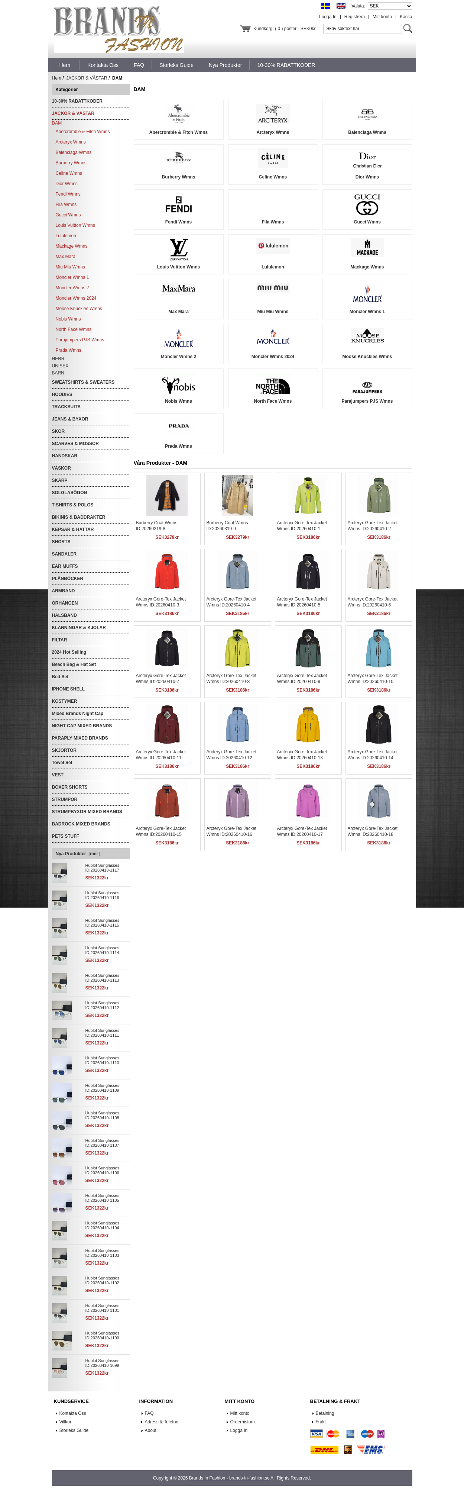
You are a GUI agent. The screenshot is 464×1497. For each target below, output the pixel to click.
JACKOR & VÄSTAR (86, 78)
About (150, 1430)
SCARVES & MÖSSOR (75, 443)
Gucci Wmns (68, 215)
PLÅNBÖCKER (68, 578)
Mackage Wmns (72, 246)
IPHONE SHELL (68, 689)
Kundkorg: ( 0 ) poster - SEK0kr (284, 28)
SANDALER (64, 554)
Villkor (65, 1421)
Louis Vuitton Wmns (75, 225)
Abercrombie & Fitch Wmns (83, 131)
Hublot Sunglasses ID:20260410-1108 (102, 1115)
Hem (65, 65)
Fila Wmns (66, 204)
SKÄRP (60, 480)
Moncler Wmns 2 (72, 287)
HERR (58, 358)
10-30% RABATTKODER (77, 101)
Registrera (354, 16)
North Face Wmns (74, 329)
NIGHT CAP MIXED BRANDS (82, 725)
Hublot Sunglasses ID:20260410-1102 (102, 1280)
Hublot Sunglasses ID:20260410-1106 (102, 1170)
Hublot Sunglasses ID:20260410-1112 (102, 1005)
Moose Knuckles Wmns (79, 308)
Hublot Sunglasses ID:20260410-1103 (102, 1253)
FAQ (149, 1413)
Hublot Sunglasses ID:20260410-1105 (102, 1198)
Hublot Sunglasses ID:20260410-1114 (102, 950)
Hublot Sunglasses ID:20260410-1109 (102, 1087)
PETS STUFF (65, 836)
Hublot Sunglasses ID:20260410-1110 (102, 1060)
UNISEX (60, 365)
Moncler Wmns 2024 (76, 298)
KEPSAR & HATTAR (73, 529)
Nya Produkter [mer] (78, 853)
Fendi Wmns (68, 194)
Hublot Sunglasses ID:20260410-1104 (102, 1225)
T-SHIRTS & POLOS (73, 505)
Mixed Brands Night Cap (78, 713)
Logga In (328, 16)
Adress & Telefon (162, 1421)
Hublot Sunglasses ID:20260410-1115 (102, 922)
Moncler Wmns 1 (72, 277)
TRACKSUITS (66, 406)
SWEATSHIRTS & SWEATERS (83, 382)
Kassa (406, 16)
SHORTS (61, 541)
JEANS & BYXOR (70, 419)
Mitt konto (382, 16)
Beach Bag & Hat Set (74, 664)
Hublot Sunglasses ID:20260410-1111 (102, 1032)
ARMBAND (63, 590)
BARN (58, 373)
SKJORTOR (64, 750)
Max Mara (65, 256)
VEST (58, 775)
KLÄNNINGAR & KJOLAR (79, 627)
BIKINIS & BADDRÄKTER (79, 517)
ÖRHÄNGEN (65, 603)
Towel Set (62, 762)
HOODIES (62, 394)
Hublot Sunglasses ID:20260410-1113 (102, 977)
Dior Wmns (67, 183)
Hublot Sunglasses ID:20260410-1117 (102, 867)
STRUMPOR (65, 799)
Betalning (325, 1413)
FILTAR (59, 640)
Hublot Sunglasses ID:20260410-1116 (102, 895)
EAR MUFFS (65, 566)
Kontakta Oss (72, 1413)
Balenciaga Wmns (74, 152)
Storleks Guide (74, 1430)
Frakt (321, 1421)
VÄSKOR (61, 468)
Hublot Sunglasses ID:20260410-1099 (102, 1363)
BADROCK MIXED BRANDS (81, 824)
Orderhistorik (243, 1421)
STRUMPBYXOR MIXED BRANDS (87, 811)
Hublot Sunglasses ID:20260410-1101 (102, 1308)
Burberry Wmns (71, 162)
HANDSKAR (65, 455)
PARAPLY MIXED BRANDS (80, 738)
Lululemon (66, 235)
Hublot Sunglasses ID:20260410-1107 (102, 1142)
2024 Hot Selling (69, 652)
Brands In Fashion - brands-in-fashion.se (229, 1478)
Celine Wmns (69, 173)
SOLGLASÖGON (69, 492)
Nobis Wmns (68, 319)
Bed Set (60, 676)
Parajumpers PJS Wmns (80, 339)
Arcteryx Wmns (71, 142)
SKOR (58, 431)
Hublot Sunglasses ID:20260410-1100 (102, 1335)
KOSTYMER (64, 701)
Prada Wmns (68, 350)
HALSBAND (64, 615)
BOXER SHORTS (70, 787)
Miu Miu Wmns (70, 267)
